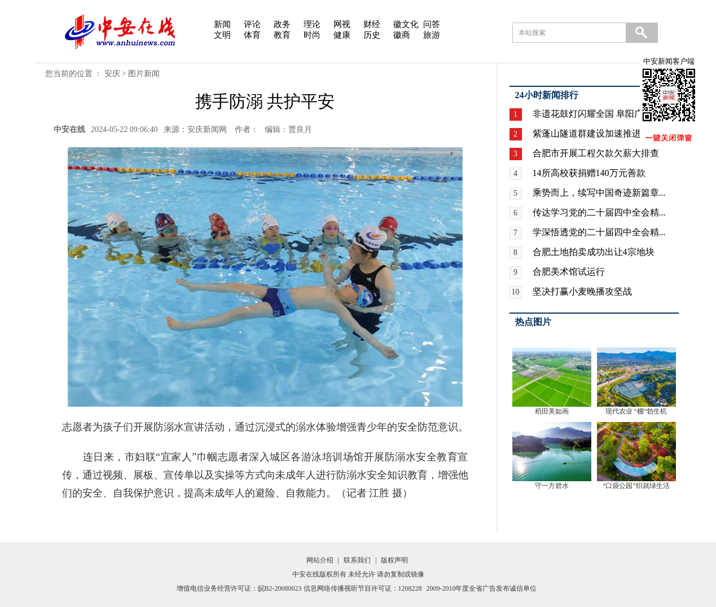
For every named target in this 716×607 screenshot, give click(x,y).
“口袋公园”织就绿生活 (636, 486)
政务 (282, 24)
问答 (431, 24)
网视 (341, 24)
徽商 (401, 34)
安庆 (112, 73)
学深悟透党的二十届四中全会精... (599, 232)
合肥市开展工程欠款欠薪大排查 (596, 153)
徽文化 (406, 24)
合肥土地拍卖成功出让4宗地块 (593, 252)
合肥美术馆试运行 (569, 271)
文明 (222, 34)
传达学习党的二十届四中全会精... (599, 212)
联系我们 (357, 560)
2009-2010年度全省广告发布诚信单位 (482, 588)
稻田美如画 (552, 411)
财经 (371, 24)
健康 (341, 34)
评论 (252, 24)
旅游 (431, 34)
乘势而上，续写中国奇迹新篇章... (599, 192)
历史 (371, 34)
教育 (282, 34)
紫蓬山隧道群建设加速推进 (587, 133)
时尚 (312, 34)
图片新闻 (144, 73)
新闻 (222, 24)
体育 (252, 34)
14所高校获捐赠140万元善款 (589, 173)
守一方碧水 (552, 486)
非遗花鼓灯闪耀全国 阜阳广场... (596, 113)
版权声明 (394, 560)
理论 (312, 24)
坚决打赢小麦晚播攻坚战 (582, 291)
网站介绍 (319, 560)
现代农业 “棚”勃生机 (636, 411)
